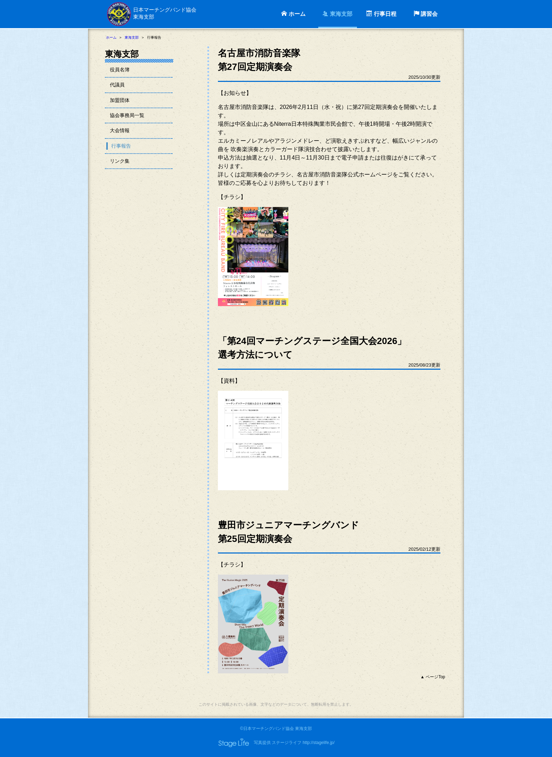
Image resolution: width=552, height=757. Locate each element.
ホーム (293, 14)
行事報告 (121, 148)
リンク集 (120, 164)
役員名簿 (120, 70)
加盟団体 (120, 101)
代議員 (118, 86)
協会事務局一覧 (128, 117)
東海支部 (337, 14)
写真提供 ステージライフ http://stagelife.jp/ (294, 742)
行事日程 (381, 14)
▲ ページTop (432, 676)
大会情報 (120, 132)
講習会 (426, 14)
